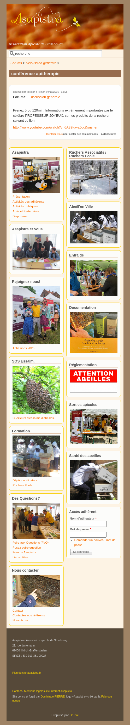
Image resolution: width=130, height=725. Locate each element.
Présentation (21, 196)
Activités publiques (25, 206)
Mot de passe (80, 529)
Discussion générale (41, 63)
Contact (18, 610)
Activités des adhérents (28, 201)
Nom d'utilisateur (83, 518)
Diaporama (20, 216)
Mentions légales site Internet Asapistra (48, 691)
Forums (16, 63)
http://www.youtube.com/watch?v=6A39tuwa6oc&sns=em (56, 127)
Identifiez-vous (54, 133)
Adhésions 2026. (24, 348)
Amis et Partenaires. (26, 211)
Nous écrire (20, 620)
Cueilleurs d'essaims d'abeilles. (34, 418)
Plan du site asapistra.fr (26, 672)
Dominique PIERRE (53, 696)
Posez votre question (27, 547)
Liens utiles (20, 557)
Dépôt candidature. (25, 480)
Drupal (74, 715)
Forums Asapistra (24, 552)
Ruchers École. (23, 485)
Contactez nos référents (29, 615)
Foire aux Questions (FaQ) (31, 542)
